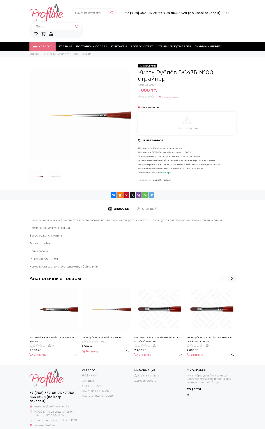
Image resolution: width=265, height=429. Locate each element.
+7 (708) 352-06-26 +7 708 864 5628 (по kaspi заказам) (172, 13)
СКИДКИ (88, 380)
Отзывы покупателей (174, 46)
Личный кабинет (208, 46)
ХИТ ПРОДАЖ (91, 386)
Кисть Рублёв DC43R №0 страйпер (102, 337)
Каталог (42, 46)
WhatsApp (165, 172)
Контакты (119, 46)
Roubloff (156, 179)
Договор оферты (145, 380)
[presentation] (222, 278)
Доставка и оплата (91, 46)
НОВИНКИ (89, 375)
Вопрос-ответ (142, 46)
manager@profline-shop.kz (51, 406)
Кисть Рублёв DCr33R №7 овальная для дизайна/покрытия (209, 339)
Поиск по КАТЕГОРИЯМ (98, 396)
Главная (65, 46)
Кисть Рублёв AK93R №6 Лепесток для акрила (51, 339)
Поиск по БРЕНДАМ (96, 391)
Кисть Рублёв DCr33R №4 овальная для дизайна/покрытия (157, 339)
